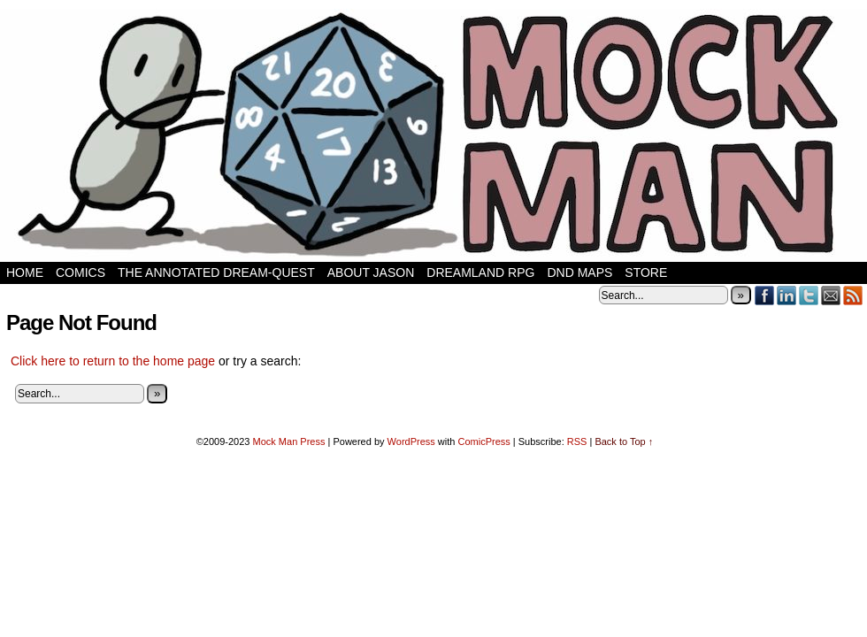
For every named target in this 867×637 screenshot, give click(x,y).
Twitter (809, 295)
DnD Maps (579, 272)
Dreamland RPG (480, 272)
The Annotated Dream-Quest (216, 272)
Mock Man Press (289, 441)
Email (831, 295)
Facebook (765, 295)
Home (24, 272)
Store (646, 272)
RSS (853, 295)
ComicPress (483, 441)
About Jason (371, 272)
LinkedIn (787, 295)
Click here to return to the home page (113, 361)
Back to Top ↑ (624, 441)
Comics (80, 272)
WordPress (411, 441)
